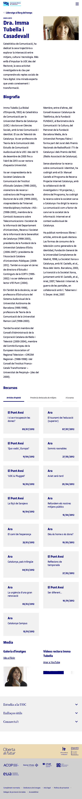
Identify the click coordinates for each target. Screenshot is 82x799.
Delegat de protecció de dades (14, 792)
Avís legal (47, 788)
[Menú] (77, 4)
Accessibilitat (33, 792)
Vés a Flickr (9, 657)
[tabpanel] (41, 521)
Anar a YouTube (51, 662)
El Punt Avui (16, 412)
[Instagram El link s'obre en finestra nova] (6, 738)
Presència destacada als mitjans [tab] (43, 397)
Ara (50, 412)
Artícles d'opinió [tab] (14, 397)
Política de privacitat (61, 788)
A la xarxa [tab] (70, 397)
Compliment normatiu (11, 788)
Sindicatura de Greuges (32, 788)
